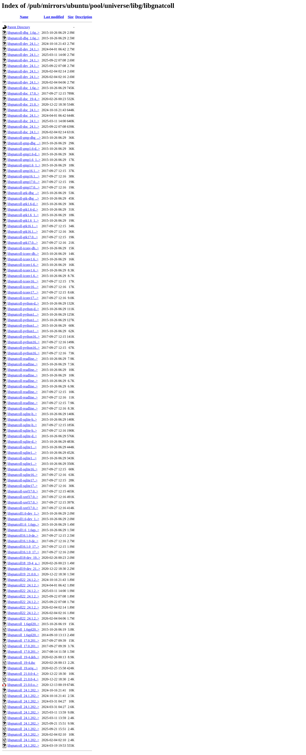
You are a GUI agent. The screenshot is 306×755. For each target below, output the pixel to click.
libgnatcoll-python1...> (23, 314)
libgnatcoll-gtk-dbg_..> (23, 193)
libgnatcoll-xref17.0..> (22, 491)
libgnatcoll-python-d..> (23, 303)
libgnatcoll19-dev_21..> (23, 569)
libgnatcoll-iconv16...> (22, 281)
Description (83, 17)
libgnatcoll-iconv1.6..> (22, 259)
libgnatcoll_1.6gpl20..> (23, 624)
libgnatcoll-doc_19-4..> (23, 99)
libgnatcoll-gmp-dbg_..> (24, 137)
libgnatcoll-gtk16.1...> (22, 226)
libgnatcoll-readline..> (22, 358)
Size (71, 17)
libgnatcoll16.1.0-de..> (22, 535)
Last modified (54, 17)
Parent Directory (18, 27)
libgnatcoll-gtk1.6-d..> (22, 204)
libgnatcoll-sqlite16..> (22, 469)
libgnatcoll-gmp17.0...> (23, 182)
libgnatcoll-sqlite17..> (22, 480)
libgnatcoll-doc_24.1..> (23, 110)
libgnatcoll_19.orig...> (22, 668)
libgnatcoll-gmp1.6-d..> (23, 148)
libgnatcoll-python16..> (23, 336)
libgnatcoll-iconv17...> (22, 292)
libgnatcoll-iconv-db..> (23, 248)
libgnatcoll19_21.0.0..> (23, 574)
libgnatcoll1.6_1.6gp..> (23, 524)
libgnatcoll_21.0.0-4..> (23, 674)
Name (24, 17)
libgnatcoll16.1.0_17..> (23, 546)
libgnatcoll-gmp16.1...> (23, 171)
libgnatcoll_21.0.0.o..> (22, 685)
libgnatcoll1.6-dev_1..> (23, 513)
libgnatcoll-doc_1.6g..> (23, 88)
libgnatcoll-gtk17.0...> (22, 237)
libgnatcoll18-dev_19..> (23, 557)
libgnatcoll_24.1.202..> (23, 690)
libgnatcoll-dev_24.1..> (23, 43)
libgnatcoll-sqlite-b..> (22, 414)
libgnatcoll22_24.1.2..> (23, 580)
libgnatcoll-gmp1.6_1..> (23, 160)
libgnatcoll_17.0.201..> (23, 640)
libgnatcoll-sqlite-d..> (22, 436)
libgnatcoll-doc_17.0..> (23, 93)
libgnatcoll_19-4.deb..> (23, 657)
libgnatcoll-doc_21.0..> (23, 104)
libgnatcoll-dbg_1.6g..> (23, 32)
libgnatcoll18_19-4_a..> (23, 563)
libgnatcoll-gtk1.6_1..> (23, 215)
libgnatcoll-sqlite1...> (22, 447)
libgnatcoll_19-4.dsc (21, 662)
